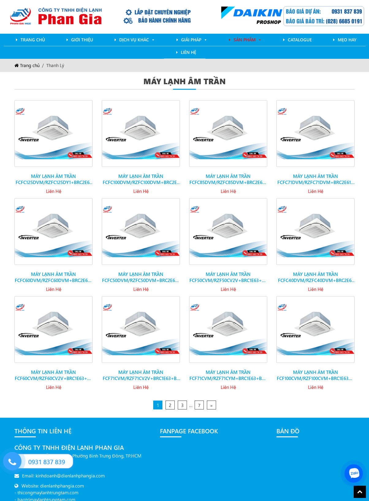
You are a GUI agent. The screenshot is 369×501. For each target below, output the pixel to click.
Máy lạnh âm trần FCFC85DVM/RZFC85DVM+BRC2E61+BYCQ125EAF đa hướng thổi (228, 174)
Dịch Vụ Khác (137, 40)
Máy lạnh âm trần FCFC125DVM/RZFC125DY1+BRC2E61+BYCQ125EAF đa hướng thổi (53, 174)
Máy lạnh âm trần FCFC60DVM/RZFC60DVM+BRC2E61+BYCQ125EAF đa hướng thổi (54, 272)
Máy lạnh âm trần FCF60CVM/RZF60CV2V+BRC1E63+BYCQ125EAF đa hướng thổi (54, 370)
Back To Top (360, 492)
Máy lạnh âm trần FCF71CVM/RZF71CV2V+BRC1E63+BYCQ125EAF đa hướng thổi (141, 370)
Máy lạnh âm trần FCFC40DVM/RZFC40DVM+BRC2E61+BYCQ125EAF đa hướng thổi (315, 272)
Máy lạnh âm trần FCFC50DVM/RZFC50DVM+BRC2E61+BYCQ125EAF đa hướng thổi (141, 272)
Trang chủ (33, 40)
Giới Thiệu (82, 40)
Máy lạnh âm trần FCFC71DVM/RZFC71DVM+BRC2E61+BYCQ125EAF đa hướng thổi (315, 174)
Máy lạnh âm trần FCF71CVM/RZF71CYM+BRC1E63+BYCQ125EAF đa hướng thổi (228, 370)
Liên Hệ (188, 52)
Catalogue (300, 40)
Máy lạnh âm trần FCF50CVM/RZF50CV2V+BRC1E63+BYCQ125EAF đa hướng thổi (228, 272)
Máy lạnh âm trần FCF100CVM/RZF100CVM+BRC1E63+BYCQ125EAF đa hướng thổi (315, 370)
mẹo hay (347, 40)
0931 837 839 (46, 462)
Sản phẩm (248, 40)
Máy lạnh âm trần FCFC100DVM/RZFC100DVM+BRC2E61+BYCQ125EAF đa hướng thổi (141, 174)
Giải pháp (194, 40)
